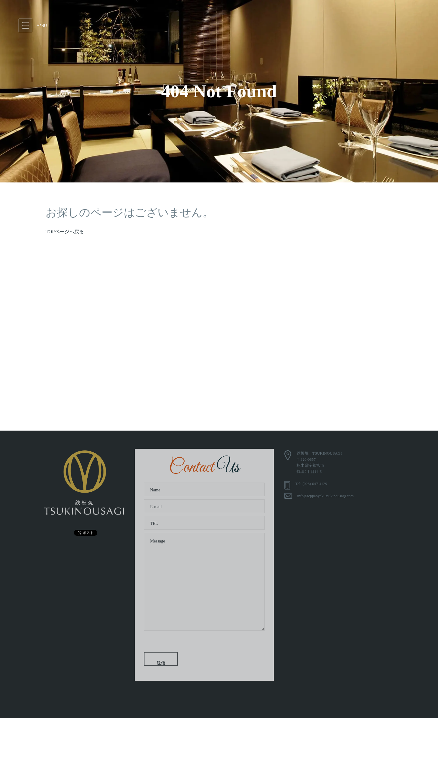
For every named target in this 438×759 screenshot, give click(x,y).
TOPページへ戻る (65, 231)
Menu (41, 25)
